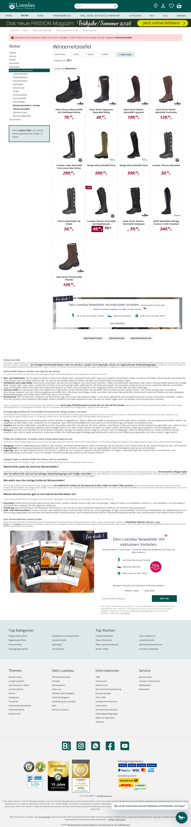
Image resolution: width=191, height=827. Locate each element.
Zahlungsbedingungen (107, 713)
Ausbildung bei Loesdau (64, 701)
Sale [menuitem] (165, 15)
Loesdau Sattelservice (149, 681)
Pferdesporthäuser (61, 677)
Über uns (56, 689)
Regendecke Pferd (17, 640)
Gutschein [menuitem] (135, 15)
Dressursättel (15, 644)
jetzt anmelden (117, 323)
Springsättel (58, 648)
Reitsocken (18, 84)
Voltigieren (14, 697)
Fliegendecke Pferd (18, 636)
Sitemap (100, 721)
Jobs (54, 705)
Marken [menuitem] (181, 15)
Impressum (101, 681)
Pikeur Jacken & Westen (107, 644)
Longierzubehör (16, 681)
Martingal (57, 644)
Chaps (16, 91)
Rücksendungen (103, 693)
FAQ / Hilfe (101, 697)
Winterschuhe (20, 112)
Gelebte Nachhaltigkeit (63, 693)
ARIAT (152, 522)
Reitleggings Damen (18, 648)
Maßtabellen (145, 685)
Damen (12, 52)
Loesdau (17, 524)
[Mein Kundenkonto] (163, 8)
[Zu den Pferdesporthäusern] (156, 6)
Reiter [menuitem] (24, 15)
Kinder (12, 59)
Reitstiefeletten (20, 77)
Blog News (150, 590)
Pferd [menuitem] (9, 15)
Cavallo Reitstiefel (104, 636)
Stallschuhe (18, 87)
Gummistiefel (19, 98)
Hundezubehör (16, 689)
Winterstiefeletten (22, 116)
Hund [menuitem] (40, 15)
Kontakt (56, 681)
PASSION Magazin (61, 697)
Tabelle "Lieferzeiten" (117, 819)
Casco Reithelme (147, 636)
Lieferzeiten (101, 705)
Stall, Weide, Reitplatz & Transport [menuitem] (100, 15)
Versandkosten (44, 817)
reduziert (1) (60, 60)
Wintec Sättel (102, 648)
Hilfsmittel (14, 66)
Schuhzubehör (20, 94)
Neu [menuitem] (152, 15)
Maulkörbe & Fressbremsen (65, 636)
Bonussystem (58, 685)
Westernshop (15, 677)
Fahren (12, 693)
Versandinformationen (107, 709)
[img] (179, 7)
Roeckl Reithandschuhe (150, 644)
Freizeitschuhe (20, 80)
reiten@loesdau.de (104, 796)
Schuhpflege (19, 101)
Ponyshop (13, 701)
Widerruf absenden (105, 717)
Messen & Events (60, 709)
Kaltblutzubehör (17, 709)
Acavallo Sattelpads (148, 648)
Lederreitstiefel (20, 73)
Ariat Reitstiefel (146, 640)
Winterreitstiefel (21, 109)
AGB (98, 677)
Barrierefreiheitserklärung (108, 689)
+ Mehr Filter (125, 54)
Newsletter (144, 689)
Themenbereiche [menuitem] (62, 15)
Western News (132, 590)
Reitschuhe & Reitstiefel (21, 70)
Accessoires (15, 119)
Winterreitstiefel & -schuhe (26, 105)
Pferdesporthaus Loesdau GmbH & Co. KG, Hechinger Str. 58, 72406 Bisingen (98, 825)
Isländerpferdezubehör (20, 705)
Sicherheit (14, 63)
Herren (12, 56)
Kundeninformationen (106, 701)
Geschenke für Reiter (19, 685)
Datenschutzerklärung (142, 610)
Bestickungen (145, 677)
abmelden (125, 613)
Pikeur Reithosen (104, 640)
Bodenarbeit (15, 713)
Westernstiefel (59, 640)
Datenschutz (102, 685)
